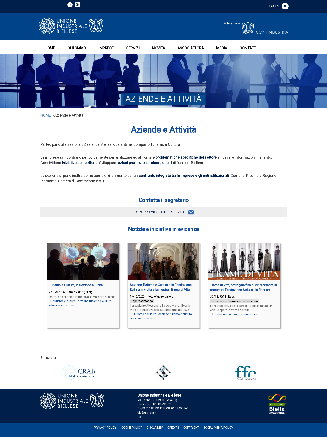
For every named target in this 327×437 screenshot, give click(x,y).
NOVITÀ (158, 48)
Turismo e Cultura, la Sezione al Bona (76, 285)
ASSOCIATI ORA (190, 48)
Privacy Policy (105, 427)
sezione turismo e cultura (94, 301)
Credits (173, 427)
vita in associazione (62, 305)
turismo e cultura (64, 301)
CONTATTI (248, 48)
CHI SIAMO (77, 48)
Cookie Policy (131, 427)
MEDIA (221, 48)
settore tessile (248, 314)
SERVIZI (133, 48)
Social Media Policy (218, 427)
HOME (50, 48)
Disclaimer (155, 427)
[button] (285, 6)
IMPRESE (106, 48)
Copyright (191, 427)
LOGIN (271, 6)
